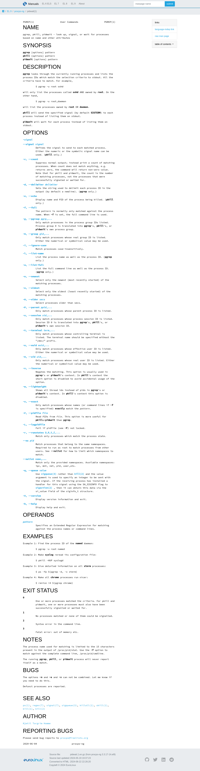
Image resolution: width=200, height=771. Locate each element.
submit (170, 4)
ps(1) (26, 705)
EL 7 (56, 3)
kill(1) (28, 708)
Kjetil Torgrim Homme (37, 723)
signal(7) (53, 705)
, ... (41, 432)
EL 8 (65, 3)
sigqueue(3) (48, 474)
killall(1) (87, 705)
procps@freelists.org (74, 737)
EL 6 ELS (46, 3)
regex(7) (38, 705)
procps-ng (19, 11)
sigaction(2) (44, 487)
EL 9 (73, 3)
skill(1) (102, 705)
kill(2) (79, 474)
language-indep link (164, 29)
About (82, 3)
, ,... (37, 219)
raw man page (162, 36)
